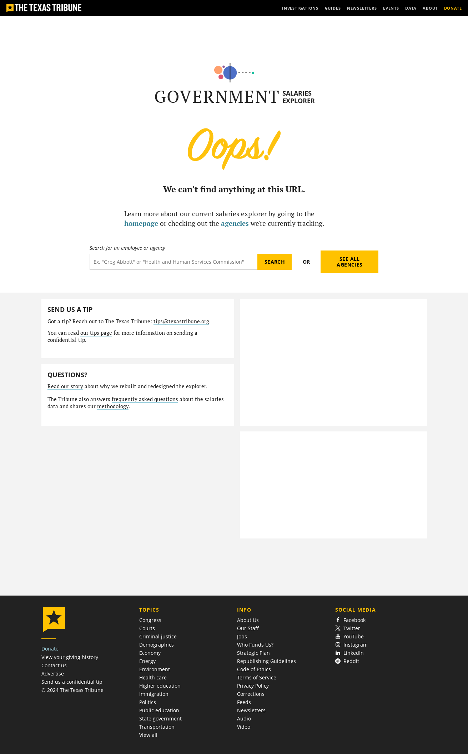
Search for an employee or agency (127, 248)
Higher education (160, 685)
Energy (147, 661)
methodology (113, 406)
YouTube (349, 636)
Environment (154, 669)
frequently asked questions (145, 399)
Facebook (350, 620)
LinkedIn (349, 652)
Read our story (65, 386)
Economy (150, 652)
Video (243, 726)
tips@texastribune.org (181, 321)
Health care (153, 677)
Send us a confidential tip (71, 681)
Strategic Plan (253, 652)
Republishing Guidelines (266, 661)
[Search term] (174, 262)
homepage (141, 223)
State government (160, 718)
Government (217, 96)
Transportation (157, 726)
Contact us (54, 665)
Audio (244, 718)
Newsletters (251, 710)
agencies (235, 223)
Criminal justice (158, 636)
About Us (248, 620)
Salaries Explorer (298, 97)
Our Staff (248, 628)
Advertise (52, 673)
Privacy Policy (253, 685)
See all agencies (349, 261)
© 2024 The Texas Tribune (72, 690)
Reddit (347, 661)
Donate (50, 648)
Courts (147, 628)
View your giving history (69, 657)
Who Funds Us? (255, 644)
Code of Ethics (254, 669)
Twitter (348, 628)
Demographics (156, 644)
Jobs (242, 636)
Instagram (351, 644)
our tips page (96, 332)
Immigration (153, 693)
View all (148, 735)
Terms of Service (256, 677)
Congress (150, 620)
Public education (159, 710)
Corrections (251, 693)
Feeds (244, 702)
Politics (147, 702)
